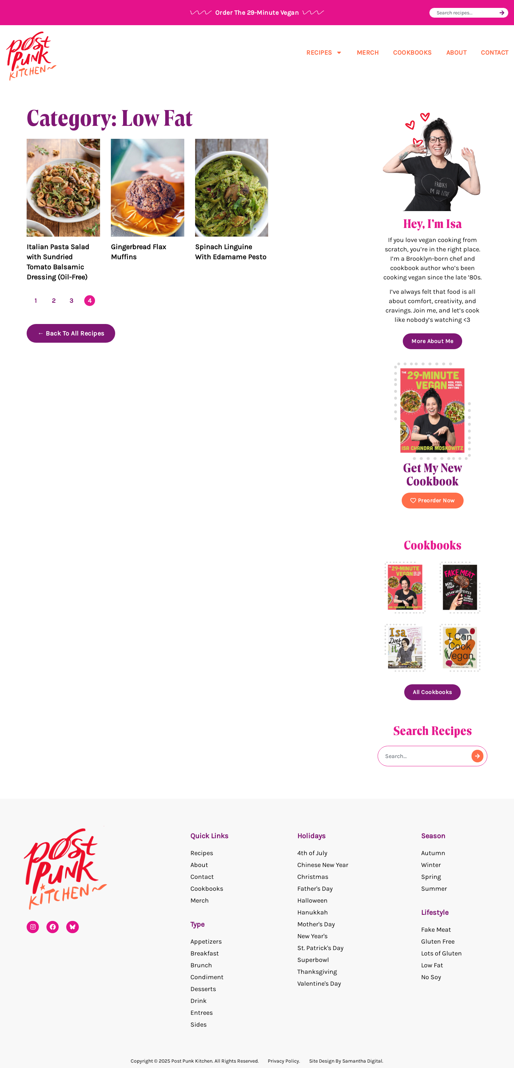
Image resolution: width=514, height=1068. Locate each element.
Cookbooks (412, 52)
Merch (368, 52)
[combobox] (467, 13)
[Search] (501, 13)
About (456, 52)
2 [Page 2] (54, 301)
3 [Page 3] (71, 301)
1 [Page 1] (36, 301)
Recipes (324, 52)
